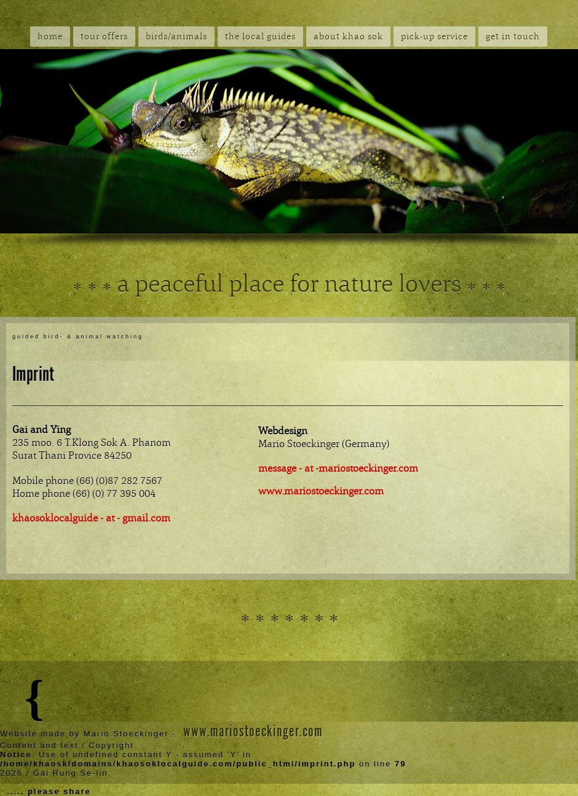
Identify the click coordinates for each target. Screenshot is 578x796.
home (50, 36)
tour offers (104, 36)
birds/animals (176, 36)
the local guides (260, 36)
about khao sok (348, 36)
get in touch (513, 36)
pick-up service (434, 36)
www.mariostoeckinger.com (253, 731)
